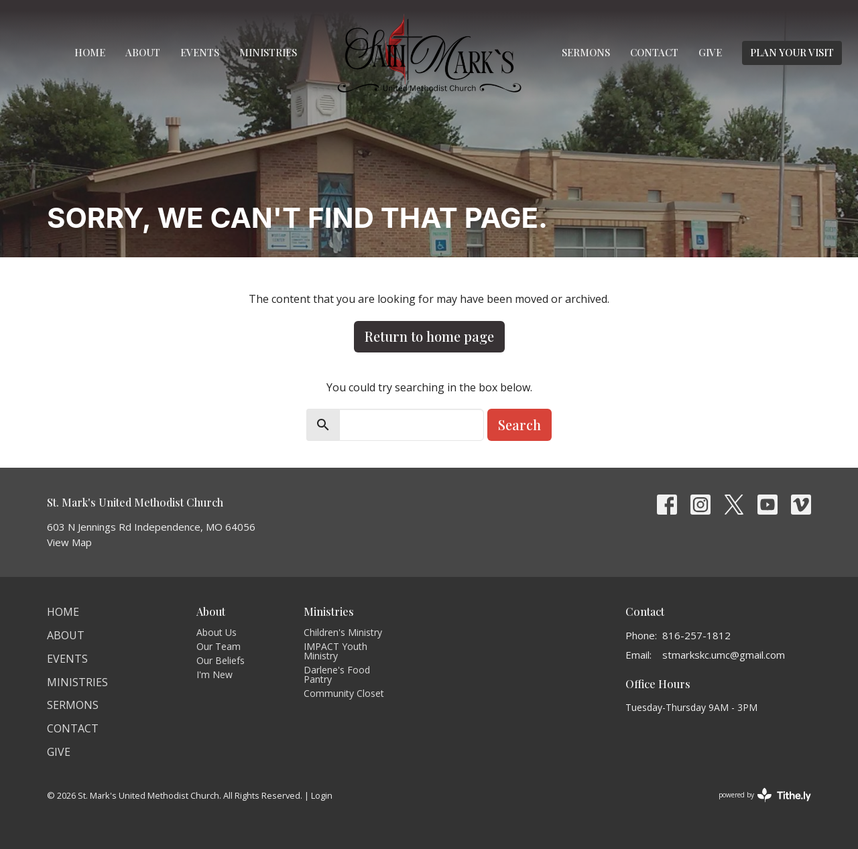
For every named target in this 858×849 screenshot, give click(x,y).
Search (519, 424)
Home (89, 52)
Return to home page (429, 336)
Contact (654, 52)
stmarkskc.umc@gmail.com (723, 654)
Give (710, 52)
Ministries (268, 52)
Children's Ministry (343, 632)
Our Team (218, 646)
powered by (765, 795)
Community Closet (344, 693)
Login (321, 795)
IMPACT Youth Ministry (335, 651)
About (142, 52)
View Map (69, 542)
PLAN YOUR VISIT (792, 52)
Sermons (586, 52)
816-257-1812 (696, 635)
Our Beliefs (220, 660)
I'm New (214, 674)
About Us (216, 632)
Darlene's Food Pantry (337, 674)
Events (199, 52)
